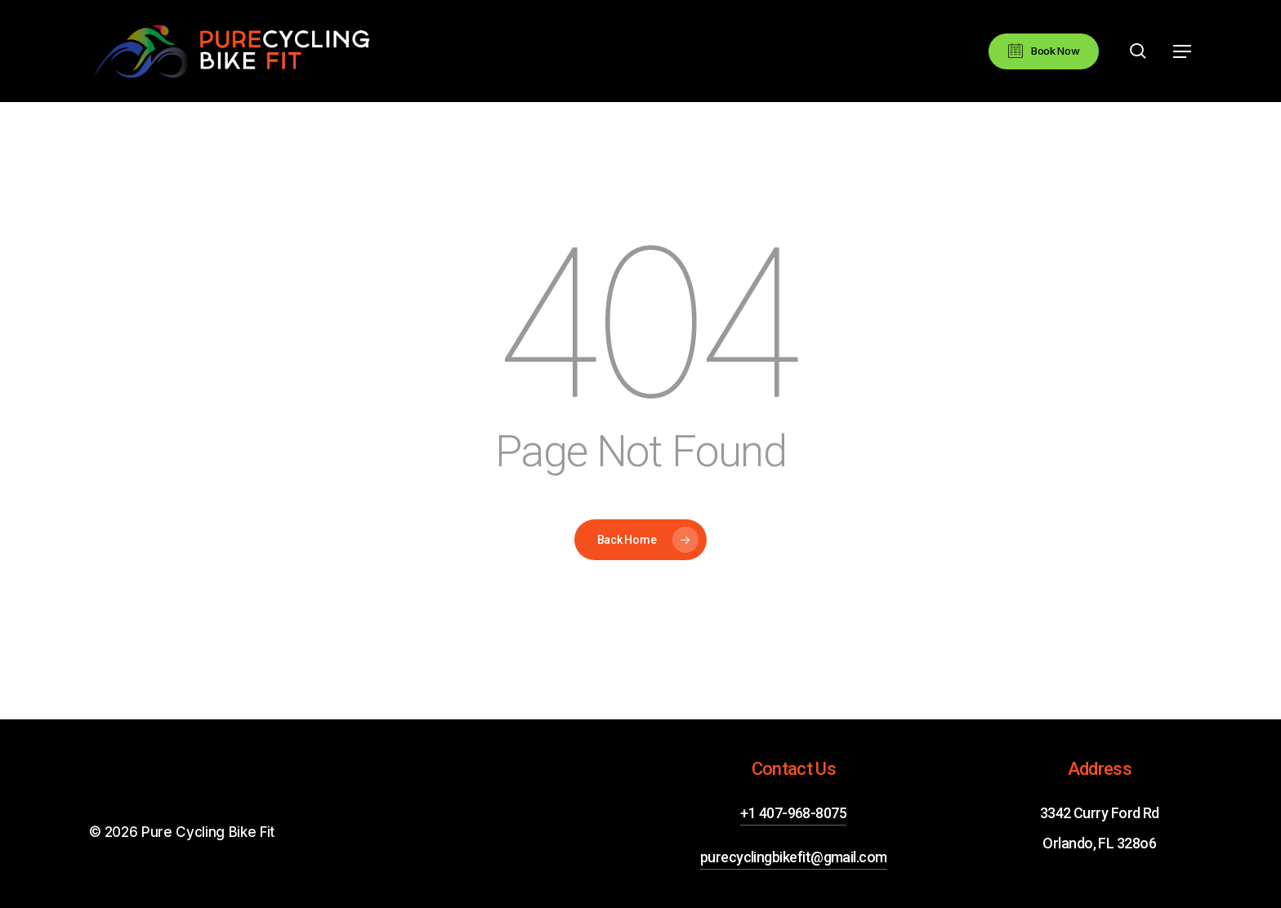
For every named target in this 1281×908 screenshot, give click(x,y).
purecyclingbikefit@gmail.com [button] (793, 857)
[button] (1182, 51)
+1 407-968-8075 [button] (793, 812)
